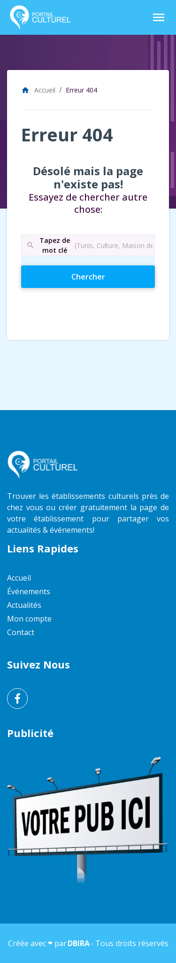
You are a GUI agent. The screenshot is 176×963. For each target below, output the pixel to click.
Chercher (104, 276)
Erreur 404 (81, 89)
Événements (28, 591)
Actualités (24, 605)
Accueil (38, 89)
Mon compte (29, 619)
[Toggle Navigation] (159, 17)
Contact (20, 632)
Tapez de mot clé (48, 245)
